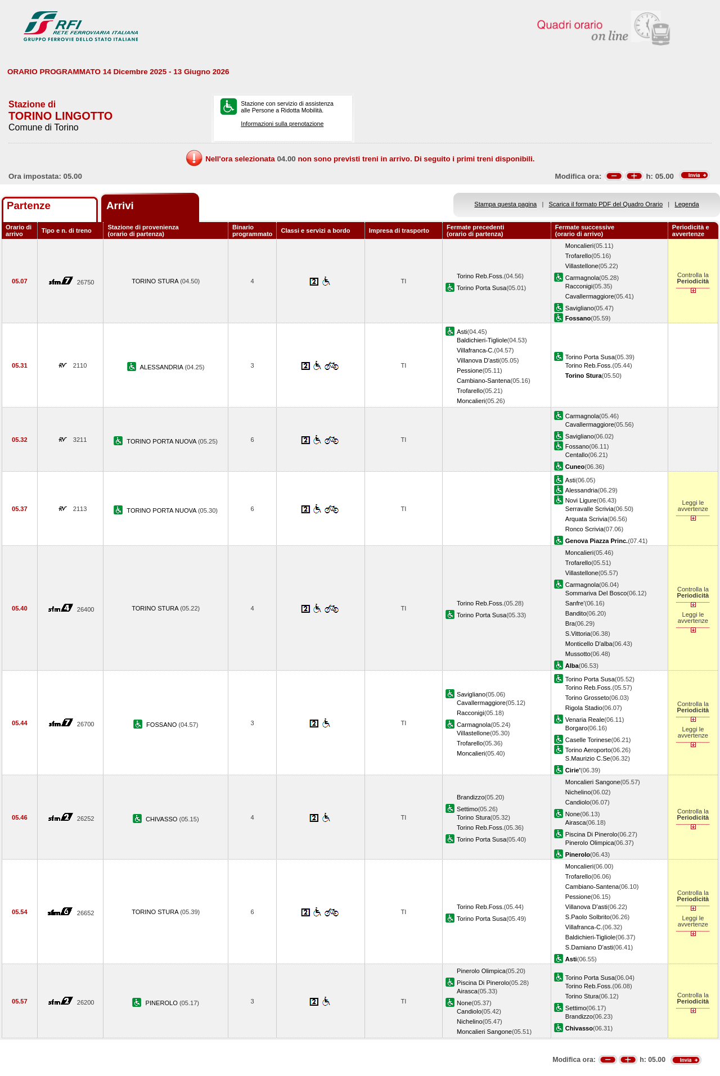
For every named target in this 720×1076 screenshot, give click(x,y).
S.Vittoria (578, 633)
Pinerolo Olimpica (589, 842)
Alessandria (581, 490)
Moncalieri (579, 245)
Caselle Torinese (588, 739)
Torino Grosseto (587, 697)
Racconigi (579, 286)
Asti (462, 331)
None (572, 814)
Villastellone (581, 266)
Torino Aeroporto (588, 750)
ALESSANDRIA (162, 367)
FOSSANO (162, 724)
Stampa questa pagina (505, 204)
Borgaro (576, 728)
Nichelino (578, 792)
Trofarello (578, 255)
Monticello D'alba (589, 643)
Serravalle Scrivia (589, 508)
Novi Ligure (581, 500)
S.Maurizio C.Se (587, 758)
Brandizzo (470, 797)
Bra (570, 623)
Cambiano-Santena (483, 380)
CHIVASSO (162, 819)
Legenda (687, 204)
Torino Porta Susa (481, 287)
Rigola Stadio (583, 707)
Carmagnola (582, 277)
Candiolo (577, 802)
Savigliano (579, 308)
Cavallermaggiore (589, 296)
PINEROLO (162, 1003)
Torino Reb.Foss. (480, 276)
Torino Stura (473, 817)
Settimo (467, 809)
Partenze (29, 205)
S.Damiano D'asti (589, 947)
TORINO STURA (156, 281)
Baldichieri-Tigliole (482, 340)
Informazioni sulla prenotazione (282, 123)
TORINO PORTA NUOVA (162, 441)
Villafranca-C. (475, 350)
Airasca (575, 822)
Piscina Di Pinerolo (591, 834)
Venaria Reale (585, 719)
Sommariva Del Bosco (596, 593)
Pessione (470, 370)
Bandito (576, 613)
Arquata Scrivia (586, 519)
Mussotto (578, 653)
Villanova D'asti (478, 360)
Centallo (576, 454)
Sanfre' (575, 603)
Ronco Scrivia (584, 529)
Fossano (577, 446)
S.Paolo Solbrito (587, 917)
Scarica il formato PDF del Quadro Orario (606, 204)
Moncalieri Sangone (592, 782)
